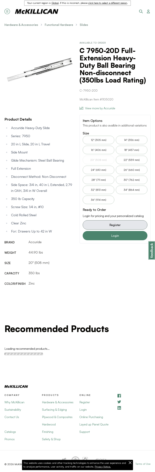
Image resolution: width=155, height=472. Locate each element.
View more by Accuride (97, 108)
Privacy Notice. (103, 466)
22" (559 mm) (132, 159)
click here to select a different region (107, 2)
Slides (84, 25)
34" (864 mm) (132, 189)
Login (115, 235)
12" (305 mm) (98, 139)
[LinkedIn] (134, 408)
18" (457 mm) (131, 149)
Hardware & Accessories (21, 25)
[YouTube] (134, 401)
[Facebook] (134, 395)
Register (115, 225)
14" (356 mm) (131, 139)
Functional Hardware (59, 25)
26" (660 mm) (132, 169)
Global (55, 2)
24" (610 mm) (98, 169)
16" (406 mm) (98, 149)
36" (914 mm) (98, 199)
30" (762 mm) (132, 179)
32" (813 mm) (98, 189)
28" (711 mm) (98, 179)
